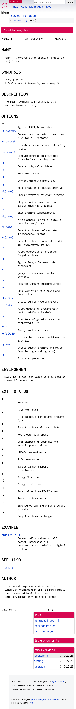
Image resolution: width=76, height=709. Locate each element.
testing (38, 661)
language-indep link (46, 620)
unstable (39, 666)
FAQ (48, 6)
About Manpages (32, 6)
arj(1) (8, 567)
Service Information (23, 15)
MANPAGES (15, 1)
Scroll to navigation (16, 30)
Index (14, 6)
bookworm (17, 20)
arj (25, 20)
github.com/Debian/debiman (45, 699)
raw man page (43, 631)
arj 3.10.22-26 (58, 681)
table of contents (47, 640)
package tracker (44, 626)
